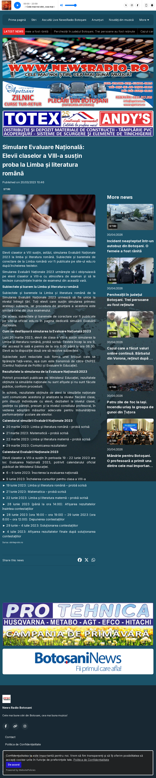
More (144, 20)
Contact (10, 737)
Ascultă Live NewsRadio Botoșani (64, 20)
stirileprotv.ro (16, 542)
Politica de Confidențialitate (91, 759)
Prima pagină (17, 20)
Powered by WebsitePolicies (21, 770)
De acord (13, 764)
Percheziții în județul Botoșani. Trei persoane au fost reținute (103, 31)
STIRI (6, 189)
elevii (38, 337)
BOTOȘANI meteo (78, 587)
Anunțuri (97, 20)
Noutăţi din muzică (121, 20)
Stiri (33, 20)
